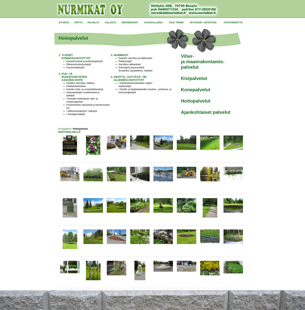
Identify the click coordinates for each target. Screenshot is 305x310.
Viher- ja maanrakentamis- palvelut (202, 62)
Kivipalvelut (194, 78)
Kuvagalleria (64, 128)
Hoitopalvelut (195, 101)
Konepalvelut (195, 89)
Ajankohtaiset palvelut (206, 112)
